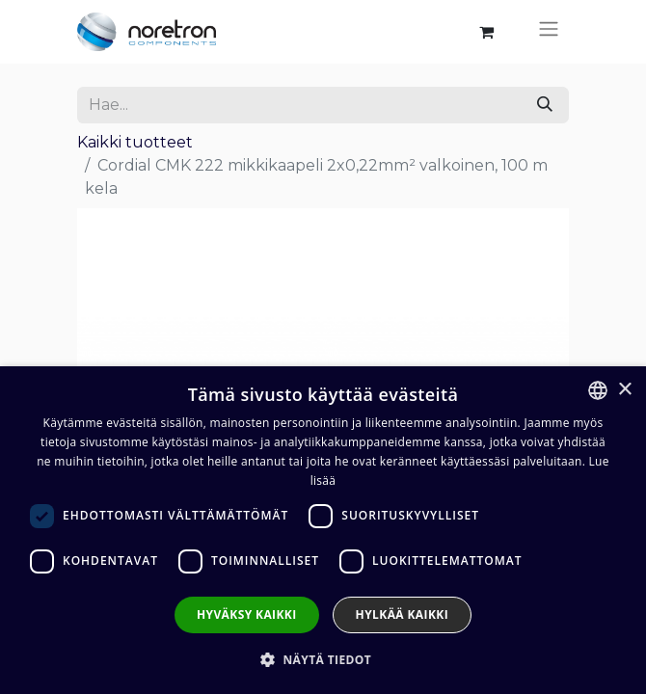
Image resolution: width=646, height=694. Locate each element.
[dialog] (323, 530)
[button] (323, 659)
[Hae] (545, 105)
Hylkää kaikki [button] (402, 614)
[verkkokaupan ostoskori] (486, 32)
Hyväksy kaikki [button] (247, 614)
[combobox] (597, 390)
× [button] (624, 390)
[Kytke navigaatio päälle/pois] (548, 32)
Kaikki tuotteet (135, 142)
